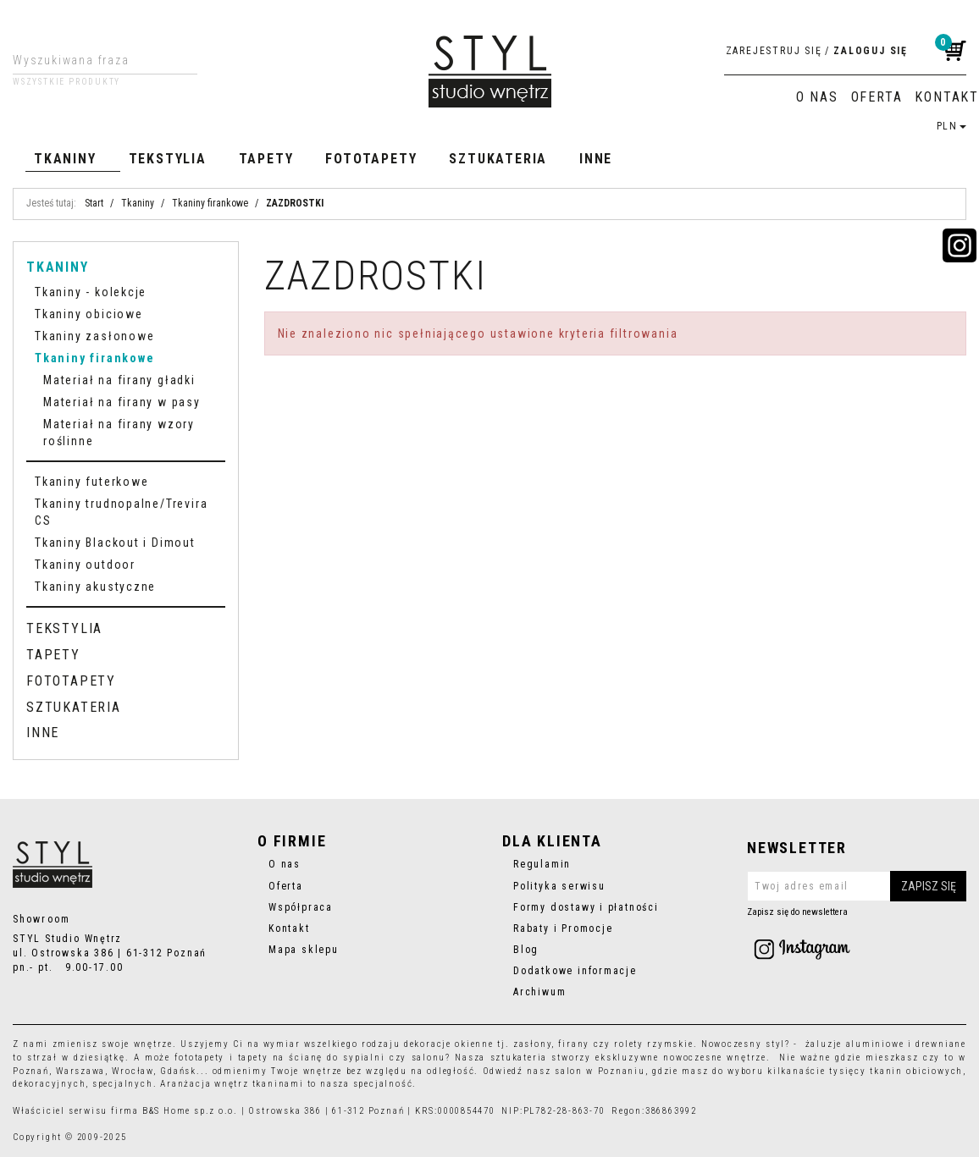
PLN (951, 126)
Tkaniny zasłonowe (94, 336)
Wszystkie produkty (66, 82)
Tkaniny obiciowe (89, 314)
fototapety (199, 1057)
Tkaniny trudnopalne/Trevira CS (121, 512)
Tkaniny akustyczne (95, 586)
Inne (595, 159)
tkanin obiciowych (916, 1071)
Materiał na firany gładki (119, 380)
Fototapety (371, 159)
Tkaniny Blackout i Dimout (115, 542)
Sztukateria (498, 159)
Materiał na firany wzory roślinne (119, 432)
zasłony (532, 1044)
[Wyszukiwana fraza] (92, 60)
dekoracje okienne (449, 1044)
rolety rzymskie (653, 1044)
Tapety (266, 159)
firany (573, 1044)
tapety (253, 1057)
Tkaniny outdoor (85, 564)
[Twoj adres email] (856, 886)
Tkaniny (65, 159)
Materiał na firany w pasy (122, 402)
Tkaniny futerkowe (91, 481)
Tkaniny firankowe (94, 358)
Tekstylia (168, 159)
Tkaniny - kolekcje (91, 292)
